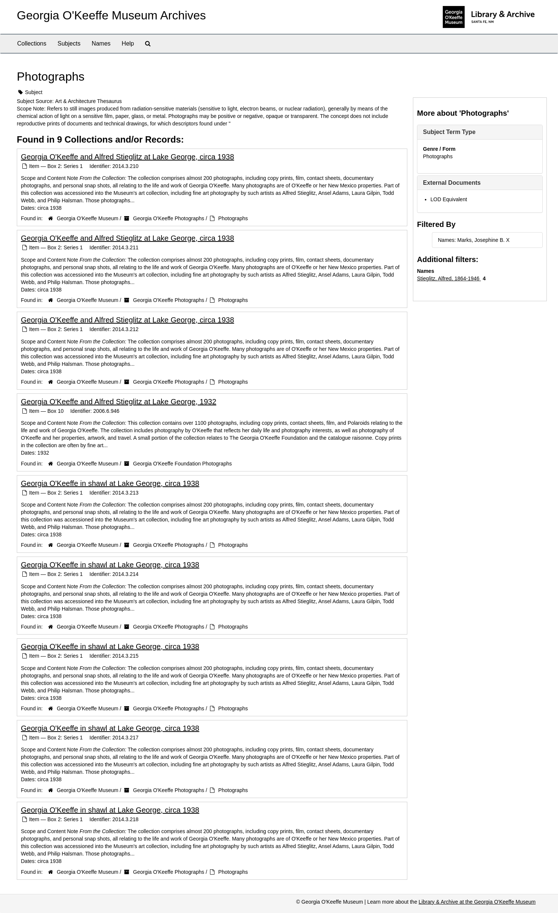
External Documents (452, 183)
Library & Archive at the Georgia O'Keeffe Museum (477, 902)
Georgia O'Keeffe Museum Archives (111, 15)
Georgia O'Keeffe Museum (87, 218)
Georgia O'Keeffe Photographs (168, 218)
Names (101, 43)
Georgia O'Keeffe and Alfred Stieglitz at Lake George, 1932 (118, 402)
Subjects (68, 43)
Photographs (233, 218)
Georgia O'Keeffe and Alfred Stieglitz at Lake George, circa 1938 (127, 157)
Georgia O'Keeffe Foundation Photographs (182, 464)
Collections (31, 43)
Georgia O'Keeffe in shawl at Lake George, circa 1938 (110, 483)
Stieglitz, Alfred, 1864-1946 (449, 278)
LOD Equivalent (448, 199)
